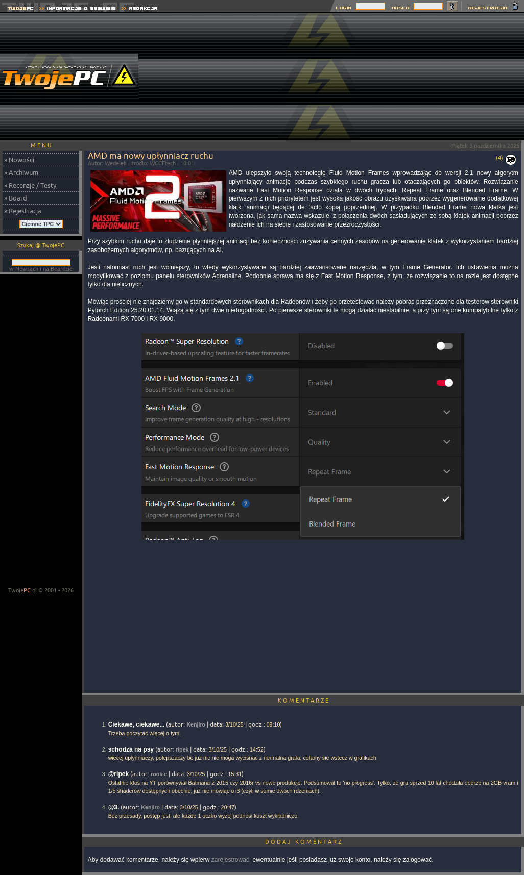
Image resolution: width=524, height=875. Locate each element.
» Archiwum (21, 172)
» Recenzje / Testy (30, 185)
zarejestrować (230, 859)
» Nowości (19, 159)
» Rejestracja (22, 210)
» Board (15, 198)
